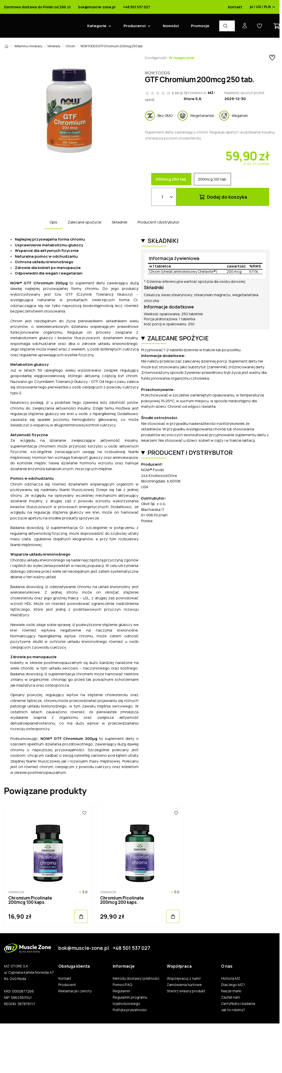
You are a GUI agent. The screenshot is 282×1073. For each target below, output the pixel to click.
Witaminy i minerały (28, 46)
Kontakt (235, 7)
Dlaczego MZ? (233, 985)
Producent (67, 985)
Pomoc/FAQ (122, 985)
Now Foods (157, 73)
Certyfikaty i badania (238, 1003)
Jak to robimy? (233, 1010)
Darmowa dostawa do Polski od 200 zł (37, 7)
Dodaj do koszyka (222, 197)
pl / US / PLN (262, 7)
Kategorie (96, 26)
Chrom (70, 46)
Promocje (200, 26)
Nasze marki (231, 991)
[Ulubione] (84, 812)
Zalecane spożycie (84, 222)
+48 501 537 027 (136, 7)
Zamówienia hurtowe (184, 985)
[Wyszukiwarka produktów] (227, 25)
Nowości (171, 26)
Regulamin (121, 991)
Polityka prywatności (130, 1010)
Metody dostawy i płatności (136, 978)
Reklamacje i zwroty (75, 991)
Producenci (135, 26)
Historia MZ (230, 978)
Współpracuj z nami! (184, 978)
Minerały (54, 46)
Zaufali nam (230, 997)
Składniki (119, 222)
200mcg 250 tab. (171, 179)
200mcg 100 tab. (212, 179)
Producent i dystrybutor (158, 222)
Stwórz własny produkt (186, 991)
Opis (53, 222)
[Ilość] (163, 197)
